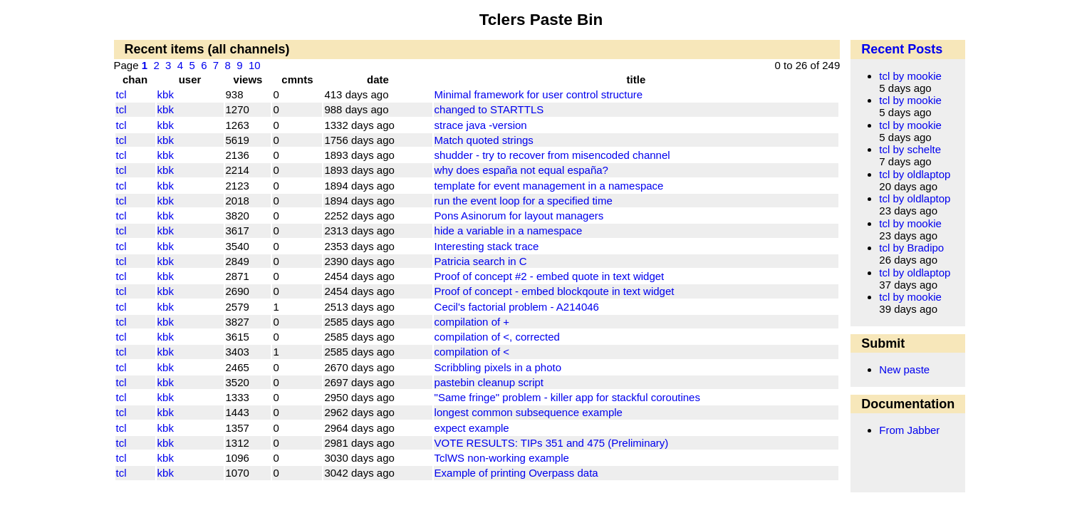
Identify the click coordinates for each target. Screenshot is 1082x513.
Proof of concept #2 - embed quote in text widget (550, 276)
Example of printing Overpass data (516, 473)
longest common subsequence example (529, 412)
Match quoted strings (484, 140)
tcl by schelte (910, 149)
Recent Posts (901, 49)
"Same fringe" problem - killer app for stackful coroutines (567, 397)
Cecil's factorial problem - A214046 (517, 307)
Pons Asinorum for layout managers (519, 215)
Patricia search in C (481, 261)
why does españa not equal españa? (521, 170)
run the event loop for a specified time (524, 201)
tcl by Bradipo (911, 248)
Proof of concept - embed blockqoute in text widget (555, 291)
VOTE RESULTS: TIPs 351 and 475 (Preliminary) (552, 443)
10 (255, 65)
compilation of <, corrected (497, 337)
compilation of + (472, 322)
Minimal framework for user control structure (539, 94)
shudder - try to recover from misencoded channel (552, 155)
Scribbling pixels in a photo (498, 367)
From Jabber (909, 430)
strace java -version (481, 125)
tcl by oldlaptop (914, 174)
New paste (904, 369)
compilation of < (472, 352)
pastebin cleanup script (489, 382)
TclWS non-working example (502, 458)
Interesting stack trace (487, 246)
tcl (121, 94)
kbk (165, 94)
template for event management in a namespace (549, 186)
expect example (472, 428)
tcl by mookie (910, 76)
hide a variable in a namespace (509, 230)
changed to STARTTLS (489, 109)
